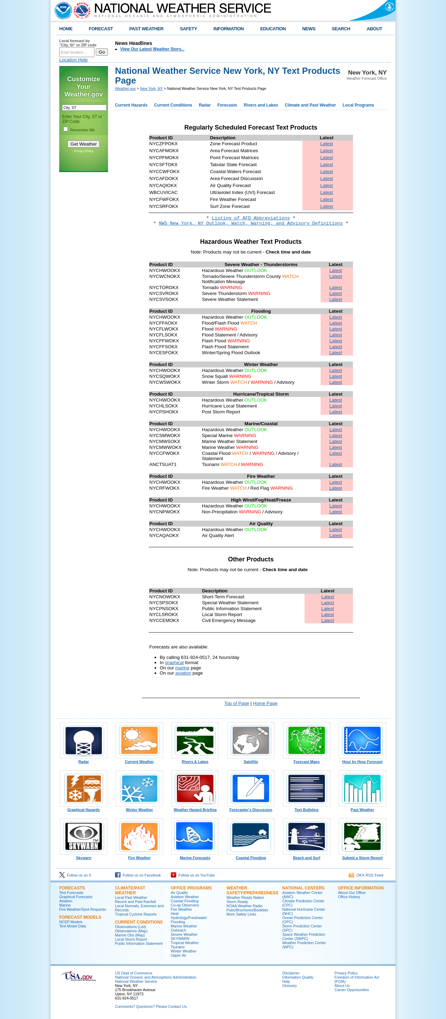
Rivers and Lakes (261, 105)
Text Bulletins (306, 808)
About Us (342, 985)
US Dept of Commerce (133, 973)
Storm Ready (237, 902)
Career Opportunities (351, 990)
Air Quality (179, 892)
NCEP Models (71, 922)
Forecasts (227, 105)
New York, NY (151, 88)
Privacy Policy (83, 151)
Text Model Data (72, 926)
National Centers (303, 888)
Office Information (361, 888)
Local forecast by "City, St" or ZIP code (78, 43)
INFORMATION (229, 28)
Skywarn (83, 856)
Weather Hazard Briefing (195, 808)
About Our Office (352, 892)
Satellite (251, 760)
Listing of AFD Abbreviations (251, 218)
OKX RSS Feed (366, 875)
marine (182, 667)
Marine (65, 905)
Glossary (289, 985)
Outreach (178, 930)
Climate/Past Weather (130, 890)
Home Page (265, 703)
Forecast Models (80, 917)
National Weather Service (136, 981)
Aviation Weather (185, 897)
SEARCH (341, 28)
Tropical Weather (185, 943)
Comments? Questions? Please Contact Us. (151, 1006)
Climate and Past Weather (310, 105)
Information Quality (297, 977)
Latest (326, 143)
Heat (175, 913)
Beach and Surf (306, 856)
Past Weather (362, 808)
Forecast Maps (306, 760)
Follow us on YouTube (193, 875)
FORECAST (101, 28)
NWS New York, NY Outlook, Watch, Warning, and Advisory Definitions (251, 223)
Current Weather (139, 760)
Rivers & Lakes (195, 760)
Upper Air (178, 955)
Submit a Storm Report (362, 856)
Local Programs (358, 105)
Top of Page (236, 703)
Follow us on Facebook (138, 875)
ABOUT (374, 28)
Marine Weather (184, 926)
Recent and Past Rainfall (135, 902)
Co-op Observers (185, 905)
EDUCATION (273, 28)
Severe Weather (184, 934)
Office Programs (191, 888)
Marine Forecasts (195, 856)
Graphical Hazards (83, 808)
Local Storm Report (131, 939)
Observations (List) (130, 927)
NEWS (308, 28)
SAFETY (188, 28)
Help (286, 981)
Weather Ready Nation (245, 897)
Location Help (73, 59)
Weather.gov (125, 88)
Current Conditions (173, 105)
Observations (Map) (131, 931)
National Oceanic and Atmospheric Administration (155, 977)
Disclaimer (291, 973)
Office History (349, 897)
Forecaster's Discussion (251, 808)
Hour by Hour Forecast (362, 760)
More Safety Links (241, 914)
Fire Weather (139, 856)
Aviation (65, 901)
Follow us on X (75, 875)
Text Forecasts (71, 892)
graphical (174, 662)
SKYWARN (180, 938)
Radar (205, 105)
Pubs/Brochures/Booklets (247, 910)
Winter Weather (139, 808)
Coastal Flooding (251, 856)
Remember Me (82, 130)
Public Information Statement (139, 943)
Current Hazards (131, 105)
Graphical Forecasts (75, 897)
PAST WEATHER (146, 28)
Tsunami (178, 947)
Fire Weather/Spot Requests (82, 909)
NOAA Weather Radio (244, 906)
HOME (65, 28)
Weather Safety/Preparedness (252, 890)
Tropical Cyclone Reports (135, 914)
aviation (183, 673)
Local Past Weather (131, 897)
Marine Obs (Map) (130, 935)
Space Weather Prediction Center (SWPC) (303, 936)
